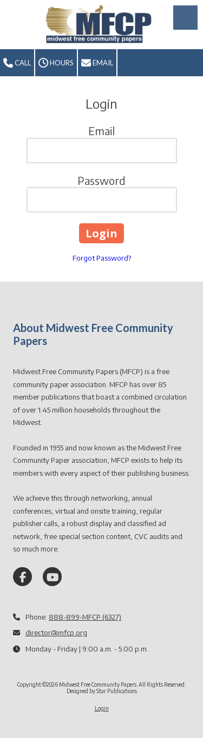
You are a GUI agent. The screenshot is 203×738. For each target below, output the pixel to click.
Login (102, 708)
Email (97, 63)
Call (17, 63)
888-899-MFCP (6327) (85, 617)
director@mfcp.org (56, 632)
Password (101, 180)
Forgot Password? (102, 258)
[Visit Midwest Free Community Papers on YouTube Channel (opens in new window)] (52, 576)
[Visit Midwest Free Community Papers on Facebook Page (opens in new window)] (22, 576)
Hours (56, 63)
